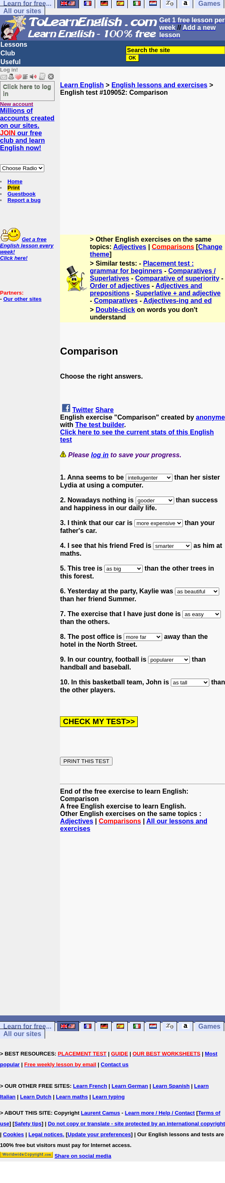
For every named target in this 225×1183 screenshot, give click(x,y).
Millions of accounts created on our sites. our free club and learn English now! (27, 129)
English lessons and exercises (159, 85)
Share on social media (83, 1156)
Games (209, 1026)
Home (14, 181)
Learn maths (72, 1097)
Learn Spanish (171, 1086)
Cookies (13, 1134)
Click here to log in (27, 90)
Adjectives (129, 246)
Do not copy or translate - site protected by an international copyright (136, 1124)
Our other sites (22, 299)
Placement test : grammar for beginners (142, 267)
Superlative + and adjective (178, 293)
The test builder (99, 424)
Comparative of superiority (177, 278)
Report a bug (24, 200)
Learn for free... (27, 1026)
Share (105, 409)
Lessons (13, 44)
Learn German (130, 1086)
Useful (10, 61)
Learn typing (108, 1097)
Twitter (82, 409)
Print (13, 188)
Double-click (115, 309)
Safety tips (28, 1124)
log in (100, 454)
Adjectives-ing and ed (178, 300)
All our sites (22, 10)
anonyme (210, 417)
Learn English (82, 85)
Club (7, 53)
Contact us (115, 1064)
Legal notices (46, 1134)
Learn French (90, 1086)
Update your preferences (99, 1134)
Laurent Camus (100, 1113)
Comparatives (116, 300)
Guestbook (21, 194)
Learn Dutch (35, 1097)
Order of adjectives (120, 285)
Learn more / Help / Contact (160, 1113)
